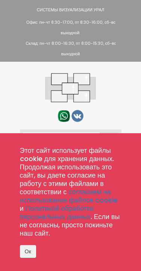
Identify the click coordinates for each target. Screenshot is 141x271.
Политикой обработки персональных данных (57, 212)
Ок (28, 251)
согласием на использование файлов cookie (69, 196)
